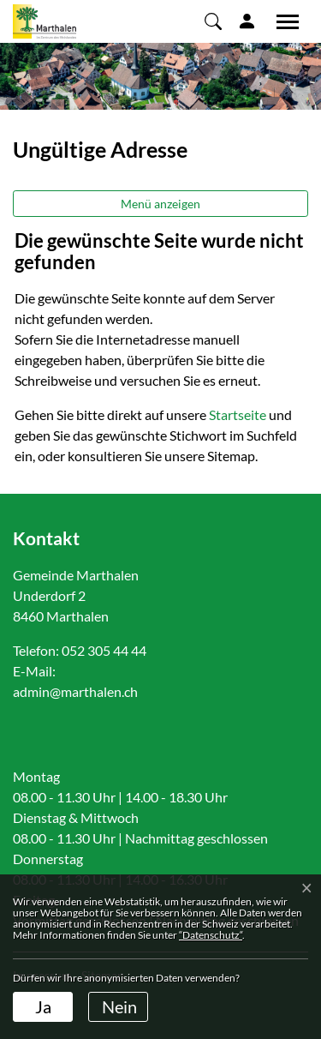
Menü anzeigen (160, 203)
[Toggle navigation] (282, 21)
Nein (119, 1006)
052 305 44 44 (104, 650)
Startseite (237, 414)
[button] (213, 21)
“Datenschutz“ (210, 934)
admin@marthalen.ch (75, 691)
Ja (43, 1006)
